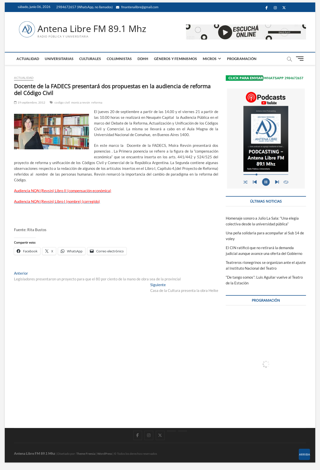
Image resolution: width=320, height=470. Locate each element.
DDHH (143, 59)
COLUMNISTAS (119, 59)
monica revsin (80, 102)
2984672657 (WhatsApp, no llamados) (84, 7)
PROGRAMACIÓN (241, 59)
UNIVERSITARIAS (59, 59)
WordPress (104, 453)
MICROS (209, 59)
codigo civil (62, 102)
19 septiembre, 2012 (29, 102)
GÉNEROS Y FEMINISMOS (175, 59)
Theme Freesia (85, 453)
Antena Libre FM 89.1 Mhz (92, 28)
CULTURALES (90, 59)
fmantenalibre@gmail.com (137, 7)
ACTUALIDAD (27, 59)
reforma (96, 102)
